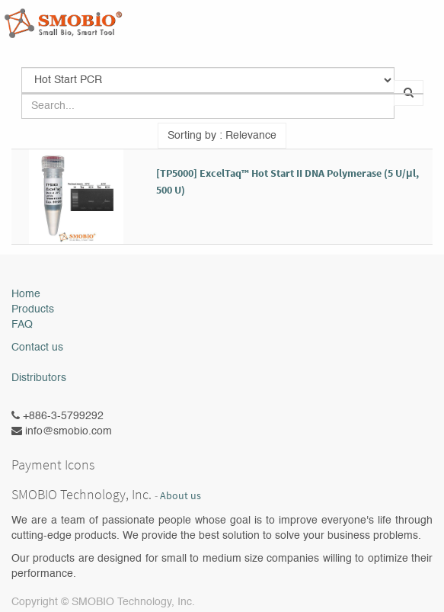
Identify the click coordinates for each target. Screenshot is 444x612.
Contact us (37, 347)
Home (25, 294)
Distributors (38, 378)
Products (32, 309)
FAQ (22, 324)
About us (180, 495)
